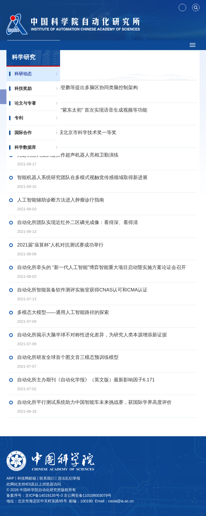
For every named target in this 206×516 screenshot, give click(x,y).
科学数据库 (25, 147)
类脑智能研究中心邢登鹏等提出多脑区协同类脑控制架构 (77, 87)
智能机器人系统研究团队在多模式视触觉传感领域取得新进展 (82, 177)
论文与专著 (25, 103)
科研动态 (23, 73)
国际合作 (23, 132)
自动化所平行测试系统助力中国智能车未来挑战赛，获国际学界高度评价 (94, 402)
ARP (10, 478)
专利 (18, 118)
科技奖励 (23, 88)
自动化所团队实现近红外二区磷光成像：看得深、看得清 (77, 222)
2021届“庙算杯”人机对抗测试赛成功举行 (60, 245)
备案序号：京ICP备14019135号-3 (34, 495)
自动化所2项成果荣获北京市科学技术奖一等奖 (66, 132)
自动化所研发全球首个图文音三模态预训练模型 (68, 357)
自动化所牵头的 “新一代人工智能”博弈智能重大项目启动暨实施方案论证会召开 (101, 267)
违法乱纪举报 (69, 478)
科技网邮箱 (26, 478)
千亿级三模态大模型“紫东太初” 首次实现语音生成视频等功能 (82, 110)
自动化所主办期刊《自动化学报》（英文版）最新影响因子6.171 (86, 379)
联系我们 (46, 478)
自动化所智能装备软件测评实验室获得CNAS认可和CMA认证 (82, 290)
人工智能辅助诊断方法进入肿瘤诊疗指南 (60, 200)
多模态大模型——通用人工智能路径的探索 (63, 312)
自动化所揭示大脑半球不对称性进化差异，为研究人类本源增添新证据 (92, 334)
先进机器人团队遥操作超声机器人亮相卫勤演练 (68, 155)
